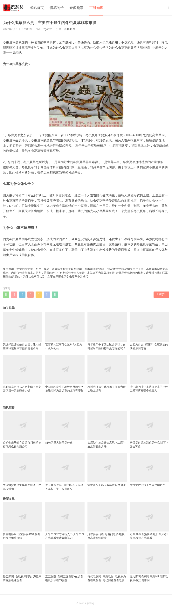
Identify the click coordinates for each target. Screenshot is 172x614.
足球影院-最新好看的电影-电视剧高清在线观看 (107, 520)
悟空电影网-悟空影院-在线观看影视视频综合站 (22, 520)
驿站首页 (37, 8)
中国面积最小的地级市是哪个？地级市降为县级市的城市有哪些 (65, 373)
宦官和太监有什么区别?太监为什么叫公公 (65, 331)
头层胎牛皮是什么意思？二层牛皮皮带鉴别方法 (107, 429)
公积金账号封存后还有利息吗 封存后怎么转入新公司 (22, 429)
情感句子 (57, 8)
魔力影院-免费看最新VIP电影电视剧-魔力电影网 (149, 563)
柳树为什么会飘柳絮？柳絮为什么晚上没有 (107, 373)
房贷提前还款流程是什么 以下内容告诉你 (149, 429)
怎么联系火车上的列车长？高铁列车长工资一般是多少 (65, 471)
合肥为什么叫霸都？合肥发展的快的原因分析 (149, 331)
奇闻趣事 (77, 8)
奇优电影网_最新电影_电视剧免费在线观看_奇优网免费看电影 (107, 563)
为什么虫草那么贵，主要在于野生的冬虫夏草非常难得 (55, 276)
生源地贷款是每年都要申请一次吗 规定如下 (22, 471)
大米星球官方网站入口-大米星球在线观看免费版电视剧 (65, 520)
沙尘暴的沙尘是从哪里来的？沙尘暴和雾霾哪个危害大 (149, 373)
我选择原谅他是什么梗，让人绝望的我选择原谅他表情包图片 (22, 331)
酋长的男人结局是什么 (65, 427)
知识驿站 (14, 276)
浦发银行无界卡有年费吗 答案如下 (107, 471)
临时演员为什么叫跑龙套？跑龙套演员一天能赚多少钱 (22, 373)
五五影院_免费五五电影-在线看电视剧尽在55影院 (65, 563)
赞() (161, 294)
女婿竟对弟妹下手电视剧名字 (149, 470)
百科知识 (96, 8)
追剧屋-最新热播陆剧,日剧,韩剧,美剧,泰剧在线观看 (149, 520)
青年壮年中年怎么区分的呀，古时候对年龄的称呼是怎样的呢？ (107, 331)
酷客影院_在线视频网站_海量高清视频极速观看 (22, 563)
